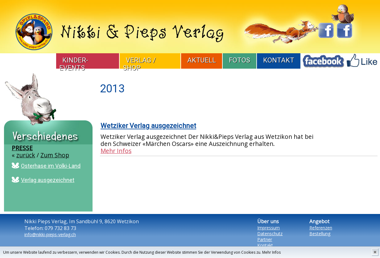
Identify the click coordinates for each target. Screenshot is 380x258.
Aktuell (201, 60)
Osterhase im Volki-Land (51, 166)
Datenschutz (270, 233)
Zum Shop (54, 155)
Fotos (239, 60)
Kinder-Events (73, 64)
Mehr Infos (271, 252)
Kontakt (278, 60)
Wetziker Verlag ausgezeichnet (148, 126)
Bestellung (319, 233)
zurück (25, 155)
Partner (264, 239)
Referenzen (320, 228)
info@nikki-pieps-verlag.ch (50, 234)
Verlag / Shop (139, 64)
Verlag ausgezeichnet (47, 180)
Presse (22, 148)
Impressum (268, 228)
